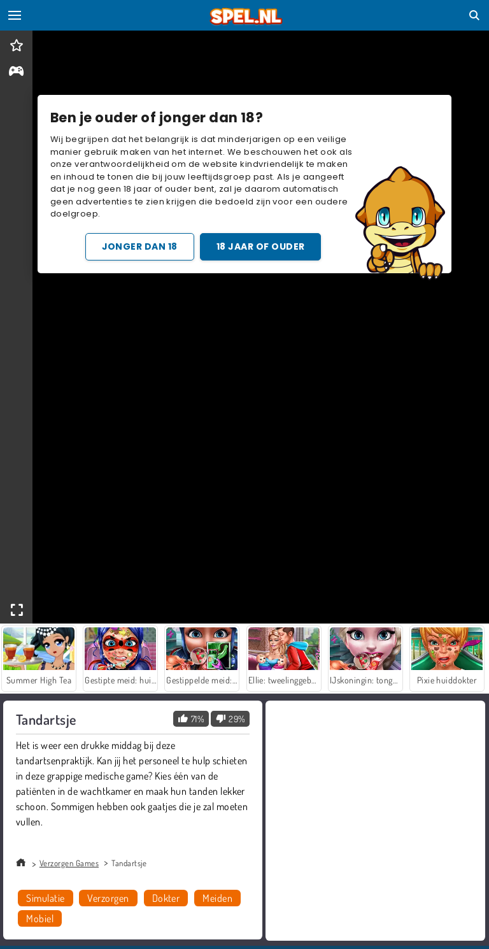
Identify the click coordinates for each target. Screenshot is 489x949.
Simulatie (45, 898)
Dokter (166, 898)
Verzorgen (108, 898)
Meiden (217, 898)
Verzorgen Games (69, 863)
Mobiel (39, 918)
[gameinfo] (16, 72)
